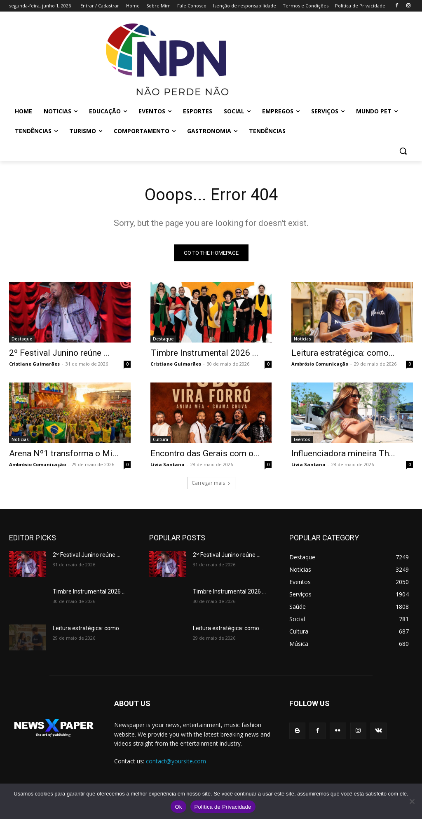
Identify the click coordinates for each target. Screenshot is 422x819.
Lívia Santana (167, 465)
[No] (412, 801)
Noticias (302, 339)
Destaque (22, 339)
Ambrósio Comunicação (319, 364)
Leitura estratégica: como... (343, 353)
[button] (403, 151)
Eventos (302, 440)
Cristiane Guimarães (34, 364)
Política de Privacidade (223, 807)
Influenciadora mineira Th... (343, 454)
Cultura (160, 440)
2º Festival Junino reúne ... (59, 353)
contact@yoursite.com (176, 761)
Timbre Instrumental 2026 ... (204, 353)
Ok (178, 807)
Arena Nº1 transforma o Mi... (64, 454)
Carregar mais (211, 482)
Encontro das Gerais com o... (205, 454)
